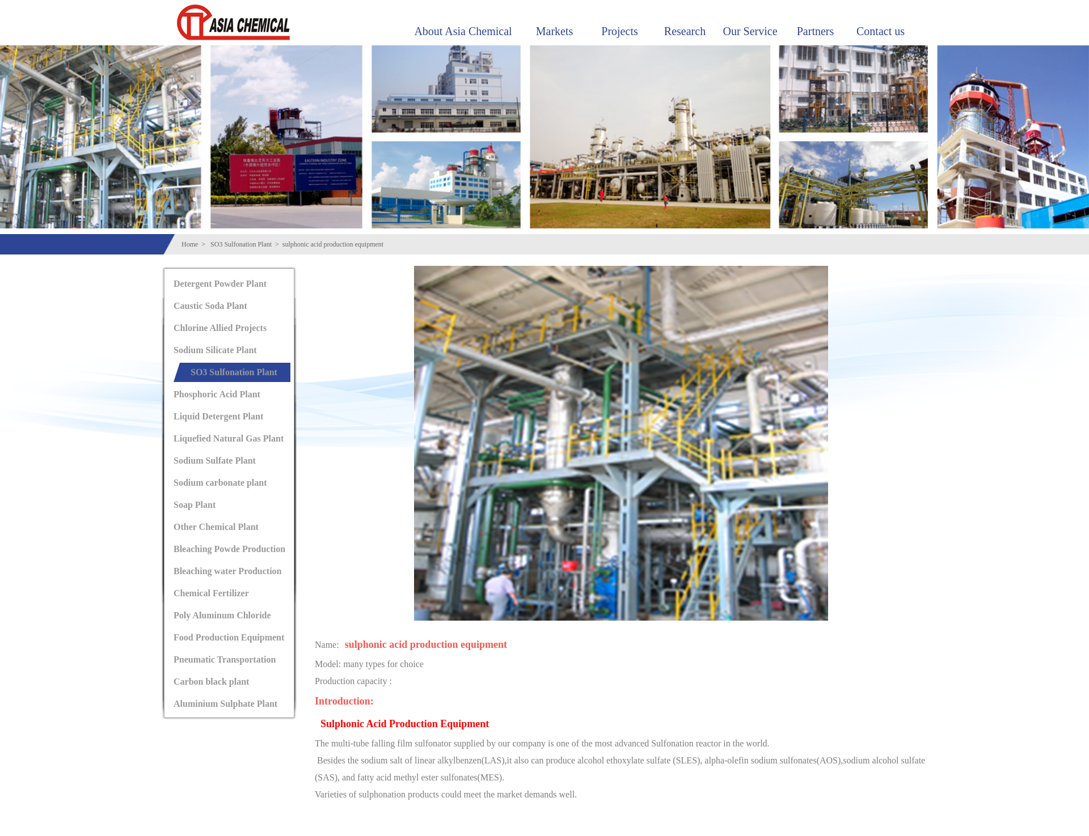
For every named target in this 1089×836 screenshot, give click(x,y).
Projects (619, 31)
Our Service (750, 31)
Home (190, 244)
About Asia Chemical (463, 31)
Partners (815, 31)
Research (685, 31)
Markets (554, 31)
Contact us (880, 31)
